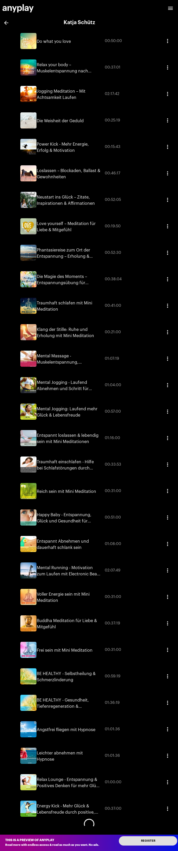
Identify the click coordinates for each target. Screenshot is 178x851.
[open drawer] (170, 8)
